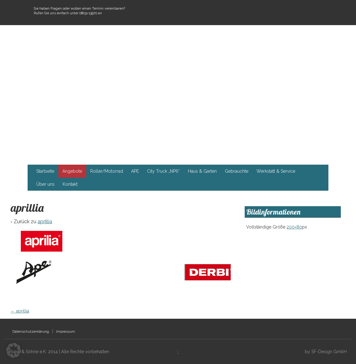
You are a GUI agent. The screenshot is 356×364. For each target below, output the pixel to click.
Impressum (65, 331)
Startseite (45, 171)
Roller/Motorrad (106, 171)
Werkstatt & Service (275, 171)
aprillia (45, 221)
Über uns (45, 184)
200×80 (294, 226)
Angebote (72, 171)
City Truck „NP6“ (163, 171)
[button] (13, 350)
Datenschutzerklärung (30, 331)
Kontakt (70, 184)
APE (135, 171)
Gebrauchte (236, 171)
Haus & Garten (202, 171)
